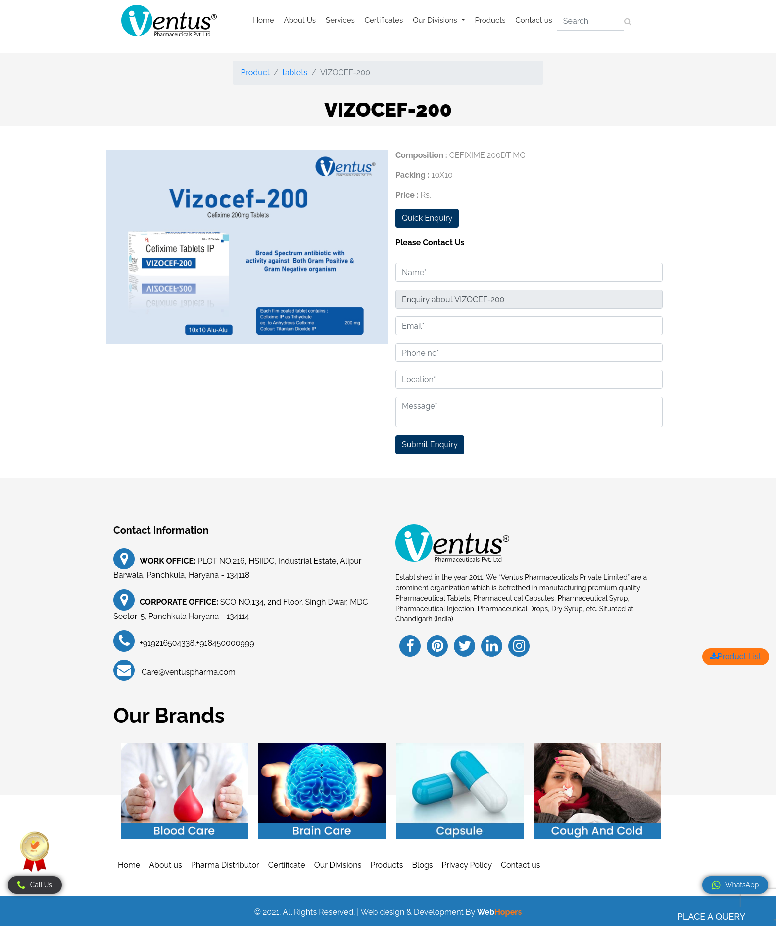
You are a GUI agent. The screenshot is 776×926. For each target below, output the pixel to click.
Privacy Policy (467, 865)
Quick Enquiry (427, 218)
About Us (300, 20)
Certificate (286, 865)
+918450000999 (225, 643)
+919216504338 (167, 643)
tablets (295, 72)
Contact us (534, 20)
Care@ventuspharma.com (188, 672)
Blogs (422, 865)
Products (490, 20)
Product (255, 72)
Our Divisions (338, 865)
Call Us (34, 885)
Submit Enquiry (430, 444)
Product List (735, 656)
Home (263, 20)
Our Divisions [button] (436, 20)
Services (340, 20)
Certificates (384, 20)
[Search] (590, 21)
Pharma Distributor (225, 865)
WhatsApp (735, 885)
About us (165, 865)
